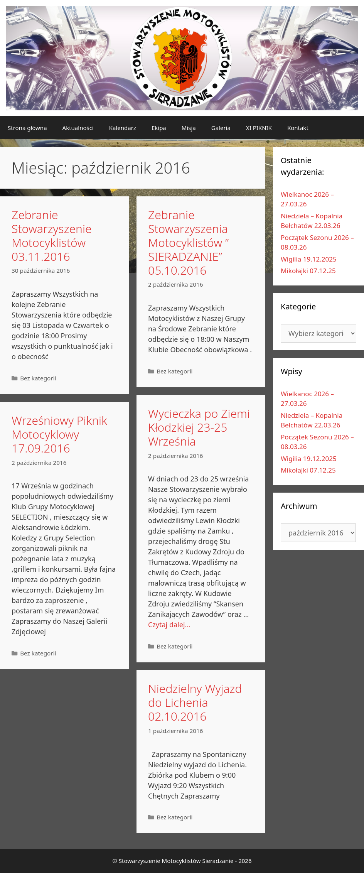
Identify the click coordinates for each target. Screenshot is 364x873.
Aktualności (78, 128)
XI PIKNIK (259, 128)
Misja (189, 128)
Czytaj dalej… (169, 624)
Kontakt (297, 128)
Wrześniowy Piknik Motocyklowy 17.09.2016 (59, 434)
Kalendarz (122, 128)
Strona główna (27, 128)
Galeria (221, 128)
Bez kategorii (38, 378)
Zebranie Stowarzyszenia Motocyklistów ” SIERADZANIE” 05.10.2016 (188, 242)
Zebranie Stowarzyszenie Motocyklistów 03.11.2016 (51, 235)
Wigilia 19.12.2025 (309, 259)
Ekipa (159, 128)
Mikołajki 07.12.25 (308, 270)
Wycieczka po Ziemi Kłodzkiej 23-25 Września (199, 427)
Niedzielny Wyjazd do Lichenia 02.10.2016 (195, 702)
